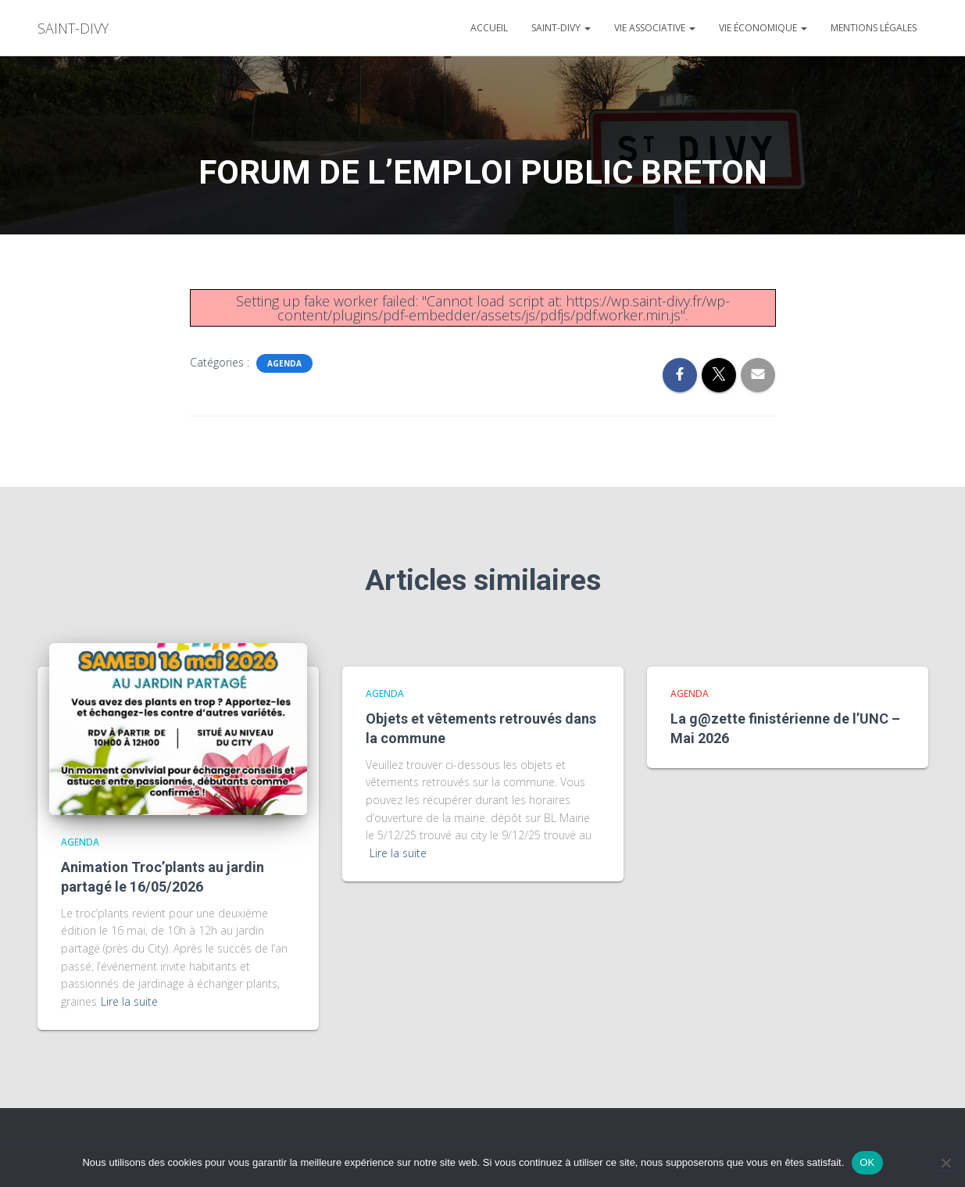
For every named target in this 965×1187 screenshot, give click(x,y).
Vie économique (763, 27)
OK (867, 1162)
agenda (284, 363)
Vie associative (654, 27)
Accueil (489, 27)
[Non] (945, 1163)
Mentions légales (874, 27)
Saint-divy (561, 27)
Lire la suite (129, 1001)
